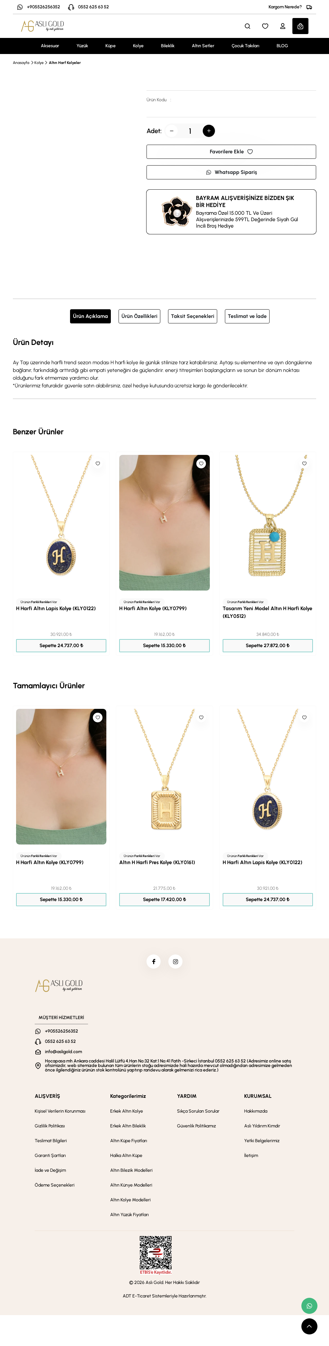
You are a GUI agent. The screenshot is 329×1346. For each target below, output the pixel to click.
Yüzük (82, 46)
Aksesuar (50, 46)
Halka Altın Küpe (126, 1157)
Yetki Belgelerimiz (262, 1142)
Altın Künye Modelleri (131, 1187)
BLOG (282, 46)
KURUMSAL (257, 1098)
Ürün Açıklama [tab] (90, 316)
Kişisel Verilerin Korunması (60, 1113)
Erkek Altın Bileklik (128, 1128)
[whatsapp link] (309, 1306)
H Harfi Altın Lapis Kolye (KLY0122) (56, 608)
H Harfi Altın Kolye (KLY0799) (153, 608)
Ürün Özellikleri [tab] (139, 316)
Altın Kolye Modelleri (130, 1202)
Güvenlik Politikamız (196, 1128)
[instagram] (176, 962)
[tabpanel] (164, 363)
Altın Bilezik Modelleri (131, 1172)
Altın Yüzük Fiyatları (129, 1216)
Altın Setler (203, 46)
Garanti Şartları (50, 1157)
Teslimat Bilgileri (51, 1142)
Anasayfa (21, 62)
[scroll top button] (309, 1326)
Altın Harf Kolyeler (65, 62)
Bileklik (167, 46)
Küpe (110, 46)
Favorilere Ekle (231, 152)
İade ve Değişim (50, 1172)
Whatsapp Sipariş (231, 172)
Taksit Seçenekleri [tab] (192, 316)
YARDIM (187, 1098)
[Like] (97, 463)
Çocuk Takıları (245, 46)
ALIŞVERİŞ (47, 1098)
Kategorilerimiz (128, 1098)
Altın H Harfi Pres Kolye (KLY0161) (157, 862)
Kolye (138, 46)
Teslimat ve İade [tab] (247, 316)
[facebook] (153, 962)
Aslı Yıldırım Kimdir (262, 1128)
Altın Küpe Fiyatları (128, 1142)
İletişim (251, 1157)
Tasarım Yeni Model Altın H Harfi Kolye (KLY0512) (267, 612)
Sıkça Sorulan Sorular (198, 1113)
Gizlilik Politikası (50, 1128)
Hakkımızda (255, 1113)
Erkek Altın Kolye (126, 1113)
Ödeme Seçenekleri (55, 1187)
